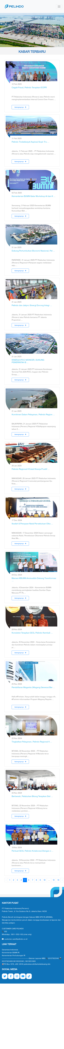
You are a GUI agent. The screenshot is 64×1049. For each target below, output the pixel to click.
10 (44, 880)
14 (58, 880)
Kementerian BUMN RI (10, 953)
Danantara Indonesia (10, 950)
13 (53, 880)
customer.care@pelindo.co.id (14, 939)
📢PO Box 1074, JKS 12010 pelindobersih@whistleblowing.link (26, 964)
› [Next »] (62, 880)
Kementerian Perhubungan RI (13, 955)
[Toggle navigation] (59, 6)
